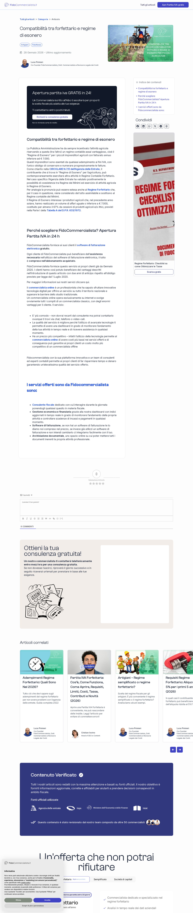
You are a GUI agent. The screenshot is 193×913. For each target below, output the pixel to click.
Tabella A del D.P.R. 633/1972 (64, 210)
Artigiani (24, 45)
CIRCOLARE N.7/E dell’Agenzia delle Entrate (74, 169)
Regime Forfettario (99, 189)
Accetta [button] (47, 900)
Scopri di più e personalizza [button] (33, 906)
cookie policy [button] (25, 883)
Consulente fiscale (43, 404)
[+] (61, 518)
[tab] (73, 879)
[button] (138, 126)
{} (58, 518)
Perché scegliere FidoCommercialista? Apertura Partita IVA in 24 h (153, 99)
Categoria (43, 19)
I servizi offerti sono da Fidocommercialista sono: (151, 109)
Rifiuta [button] (18, 900)
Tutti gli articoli (147, 4)
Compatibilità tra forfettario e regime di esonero (153, 90)
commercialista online (41, 287)
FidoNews (36, 45)
